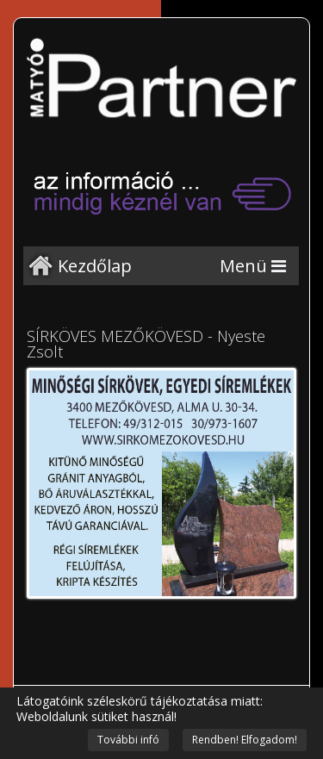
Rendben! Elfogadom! (244, 739)
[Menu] (253, 265)
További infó (128, 739)
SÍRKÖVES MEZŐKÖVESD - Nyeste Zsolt (146, 344)
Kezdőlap (95, 265)
